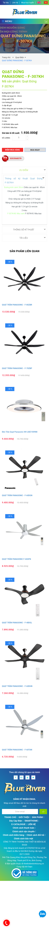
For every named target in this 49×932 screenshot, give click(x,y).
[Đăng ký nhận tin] (43, 811)
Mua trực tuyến (27, 3)
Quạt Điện (19, 57)
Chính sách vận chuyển (23, 831)
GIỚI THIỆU (24, 817)
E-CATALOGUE (18, 824)
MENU (7, 21)
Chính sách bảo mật (23, 838)
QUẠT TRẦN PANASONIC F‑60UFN (16, 559)
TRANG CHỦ (10, 817)
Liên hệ (15, 3)
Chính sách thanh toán (23, 827)
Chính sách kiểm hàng (13, 835)
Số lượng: (6, 138)
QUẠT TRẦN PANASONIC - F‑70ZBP (17, 368)
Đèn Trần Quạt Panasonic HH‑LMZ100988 (19, 432)
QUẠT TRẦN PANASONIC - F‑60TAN (17, 750)
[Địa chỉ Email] (20, 811)
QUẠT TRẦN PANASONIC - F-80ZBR (17, 305)
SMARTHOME (31, 820)
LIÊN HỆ (32, 824)
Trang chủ (7, 57)
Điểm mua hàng (12, 150)
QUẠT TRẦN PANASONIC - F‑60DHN (17, 686)
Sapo (30, 866)
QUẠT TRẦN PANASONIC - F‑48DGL (17, 622)
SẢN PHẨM (37, 817)
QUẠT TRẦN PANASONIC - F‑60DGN (17, 495)
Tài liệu (6, 3)
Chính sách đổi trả (35, 835)
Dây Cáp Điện (15, 820)
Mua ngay (35, 150)
